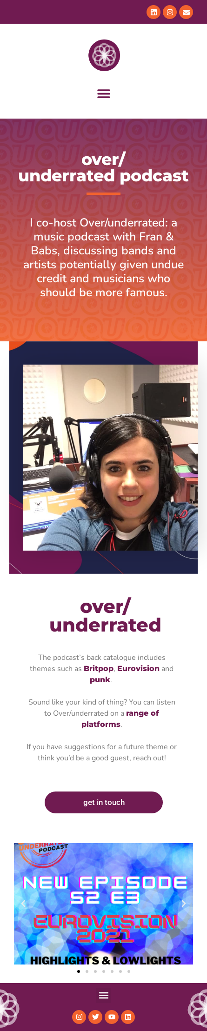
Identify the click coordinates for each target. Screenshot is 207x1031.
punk (100, 679)
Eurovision (138, 668)
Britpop (99, 668)
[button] (103, 93)
